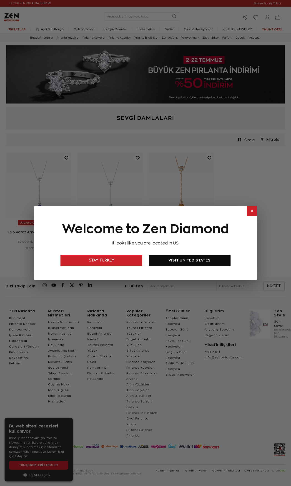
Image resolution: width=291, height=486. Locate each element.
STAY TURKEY (101, 260)
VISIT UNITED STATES (189, 260)
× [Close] (252, 211)
